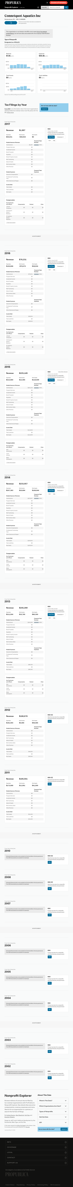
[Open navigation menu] (47, 2)
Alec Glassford (20, 1115)
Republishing (20, 1185)
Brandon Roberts (10, 1117)
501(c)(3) (17, 42)
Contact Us (44, 109)
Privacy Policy (31, 1185)
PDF (50, 140)
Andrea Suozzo (10, 1115)
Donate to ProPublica (58, 3)
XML (54, 140)
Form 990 (7, 109)
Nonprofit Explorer (11, 7)
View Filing (51, 137)
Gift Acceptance (55, 1185)
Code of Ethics (10, 1185)
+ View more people (10, 222)
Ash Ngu (27, 1115)
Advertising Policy (42, 1185)
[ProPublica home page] (17, 1174)
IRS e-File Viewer (21, 1125)
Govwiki (28, 1127)
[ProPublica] (13, 2)
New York (22, 7)
